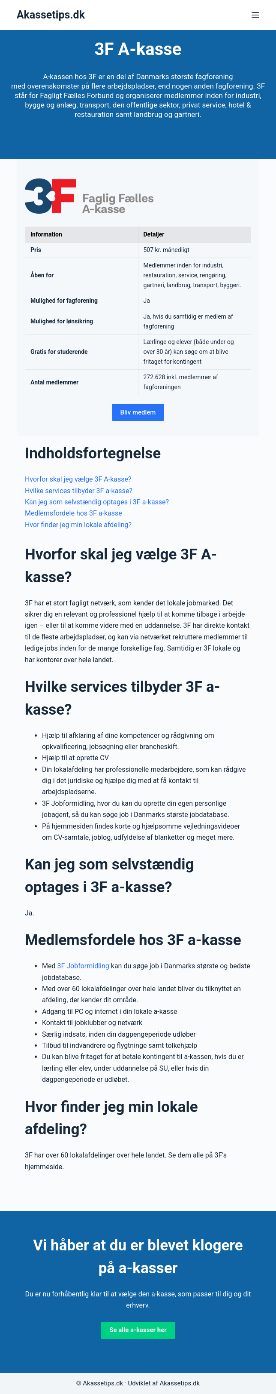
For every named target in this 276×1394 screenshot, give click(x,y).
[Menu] (255, 15)
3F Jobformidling (83, 966)
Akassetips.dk (51, 15)
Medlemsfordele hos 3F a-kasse (73, 513)
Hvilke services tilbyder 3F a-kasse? (78, 491)
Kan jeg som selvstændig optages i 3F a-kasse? (97, 502)
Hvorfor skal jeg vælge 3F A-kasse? (78, 479)
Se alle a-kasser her (138, 1330)
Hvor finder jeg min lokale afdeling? (78, 525)
